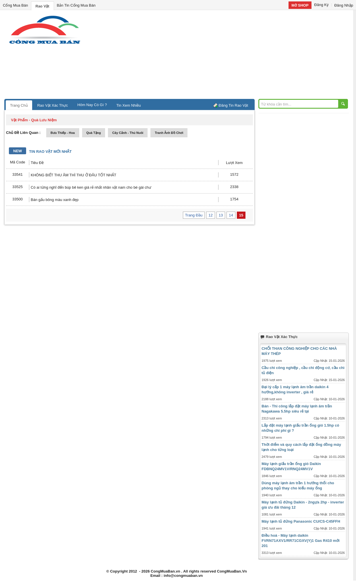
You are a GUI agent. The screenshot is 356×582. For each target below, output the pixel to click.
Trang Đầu (194, 215)
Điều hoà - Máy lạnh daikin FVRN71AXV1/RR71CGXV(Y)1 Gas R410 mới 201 (301, 540)
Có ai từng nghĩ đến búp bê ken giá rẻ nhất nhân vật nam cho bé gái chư (91, 187)
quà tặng (93, 132)
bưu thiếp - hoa (63, 132)
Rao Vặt (42, 6)
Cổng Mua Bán (15, 5)
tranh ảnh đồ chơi (169, 132)
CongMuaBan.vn (165, 571)
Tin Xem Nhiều (128, 105)
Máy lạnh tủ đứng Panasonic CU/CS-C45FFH (301, 521)
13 (221, 215)
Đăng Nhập (343, 5)
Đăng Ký (321, 5)
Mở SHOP (299, 5)
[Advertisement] (227, 56)
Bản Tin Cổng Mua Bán (76, 5)
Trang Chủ (19, 105)
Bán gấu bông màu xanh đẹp (55, 200)
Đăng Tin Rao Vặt (233, 105)
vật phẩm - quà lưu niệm (34, 120)
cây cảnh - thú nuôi (127, 132)
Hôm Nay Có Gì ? (92, 105)
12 (210, 215)
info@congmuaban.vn (183, 575)
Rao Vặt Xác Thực (52, 105)
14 (231, 215)
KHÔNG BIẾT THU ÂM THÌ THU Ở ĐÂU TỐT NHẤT (73, 175)
